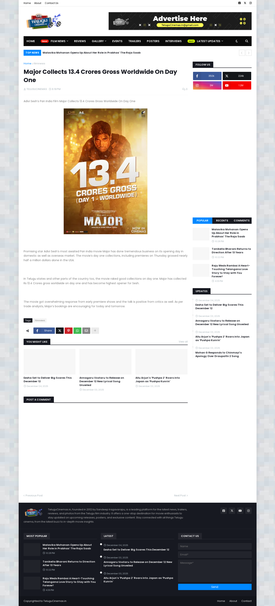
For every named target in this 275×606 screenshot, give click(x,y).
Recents (222, 220)
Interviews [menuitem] (173, 41)
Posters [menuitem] (153, 41)
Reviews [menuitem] (80, 41)
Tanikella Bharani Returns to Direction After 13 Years (231, 250)
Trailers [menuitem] (134, 41)
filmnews (39, 63)
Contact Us (51, 3)
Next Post (180, 495)
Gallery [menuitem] (98, 41)
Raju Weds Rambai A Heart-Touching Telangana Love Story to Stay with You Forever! (231, 271)
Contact (246, 601)
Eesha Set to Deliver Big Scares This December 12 (48, 379)
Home (27, 3)
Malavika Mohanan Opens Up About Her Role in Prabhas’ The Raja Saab (92, 53)
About (37, 3)
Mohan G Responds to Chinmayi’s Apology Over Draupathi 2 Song (218, 354)
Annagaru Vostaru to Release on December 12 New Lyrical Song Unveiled (101, 381)
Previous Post (34, 495)
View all (183, 341)
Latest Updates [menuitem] (208, 41)
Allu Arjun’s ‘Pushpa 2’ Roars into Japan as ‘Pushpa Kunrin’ (157, 379)
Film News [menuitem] (58, 41)
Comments (242, 220)
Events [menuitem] (117, 41)
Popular (202, 220)
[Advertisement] (222, 153)
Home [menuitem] (31, 41)
